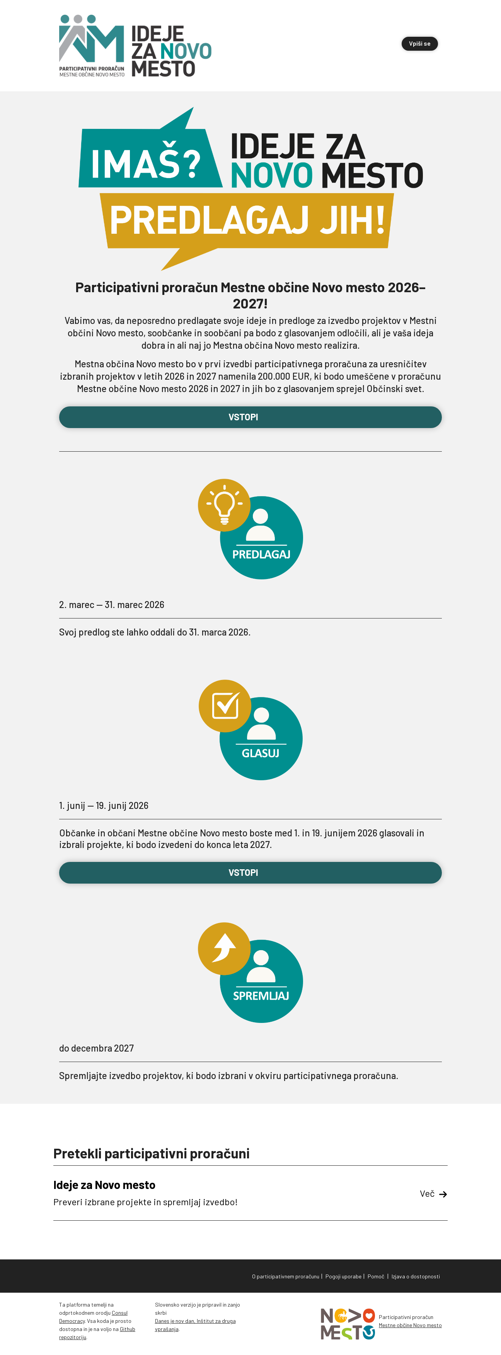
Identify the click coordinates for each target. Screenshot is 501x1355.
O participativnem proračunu (285, 1276)
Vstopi (250, 416)
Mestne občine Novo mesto (410, 1325)
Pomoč (376, 1276)
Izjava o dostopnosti (416, 1276)
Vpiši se (420, 43)
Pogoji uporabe (343, 1276)
